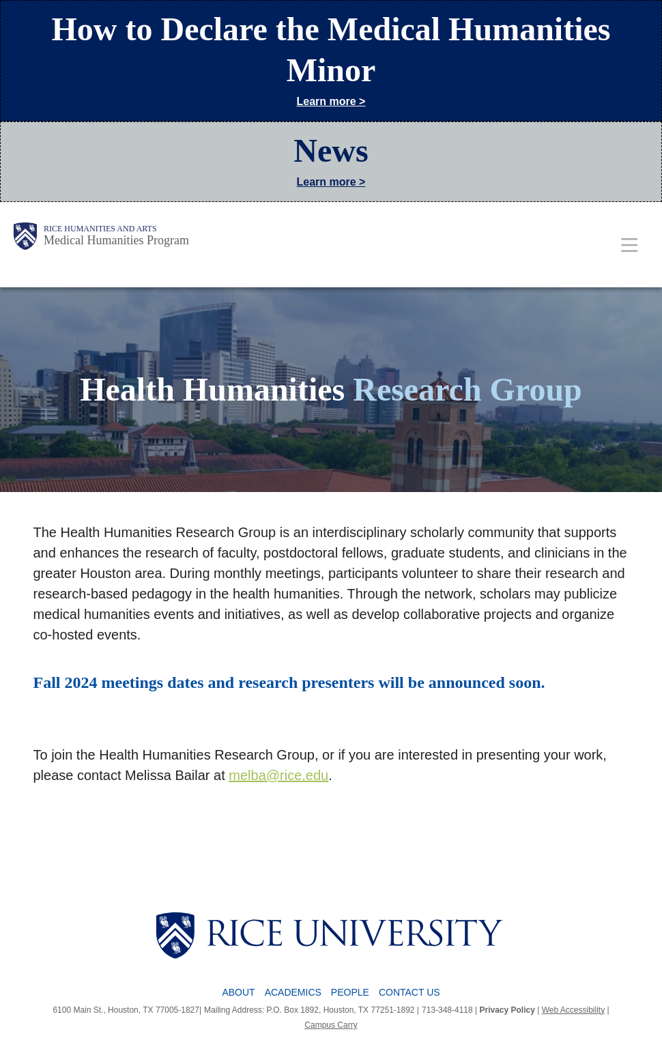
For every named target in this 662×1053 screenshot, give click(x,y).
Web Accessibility (573, 1010)
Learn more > (331, 101)
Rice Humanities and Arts (100, 229)
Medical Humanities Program (116, 240)
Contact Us (409, 992)
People (350, 992)
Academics (293, 992)
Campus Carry (330, 1025)
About (238, 992)
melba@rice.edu (278, 775)
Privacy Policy (507, 1010)
